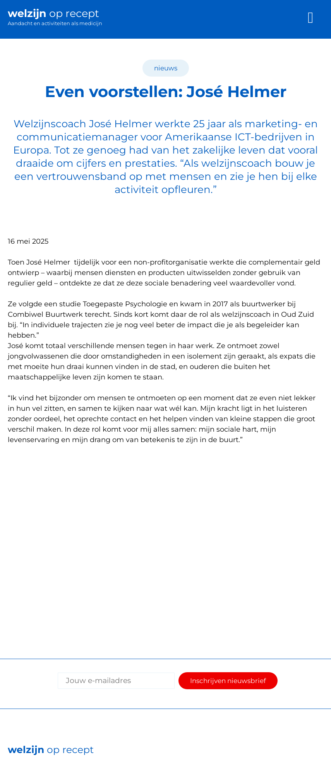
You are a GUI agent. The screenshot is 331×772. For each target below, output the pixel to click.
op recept (51, 749)
